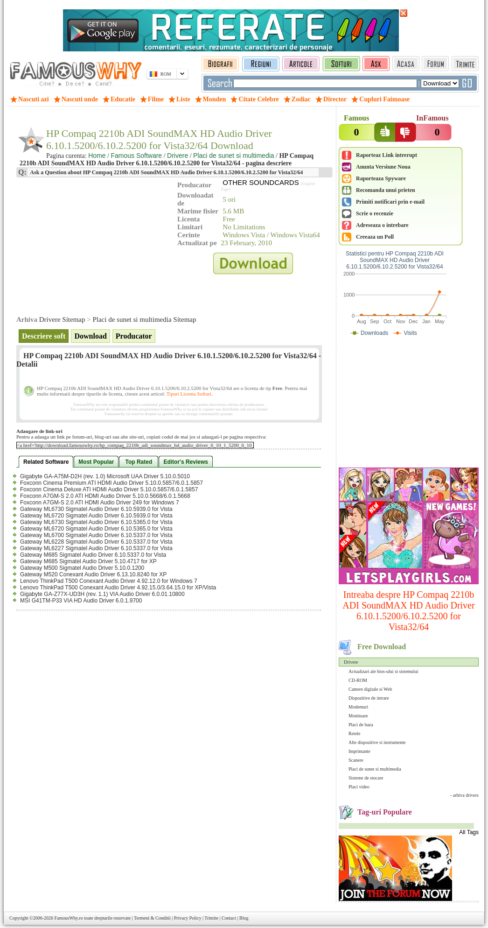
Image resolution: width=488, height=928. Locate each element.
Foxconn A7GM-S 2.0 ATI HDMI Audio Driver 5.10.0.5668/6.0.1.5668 (105, 496)
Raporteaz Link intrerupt (386, 155)
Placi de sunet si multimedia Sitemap (144, 319)
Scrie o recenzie (374, 213)
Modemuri (358, 706)
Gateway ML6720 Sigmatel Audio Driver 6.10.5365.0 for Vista (96, 528)
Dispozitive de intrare (369, 698)
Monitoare (358, 715)
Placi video (359, 786)
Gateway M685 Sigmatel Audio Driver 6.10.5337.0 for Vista (93, 555)
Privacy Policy (188, 918)
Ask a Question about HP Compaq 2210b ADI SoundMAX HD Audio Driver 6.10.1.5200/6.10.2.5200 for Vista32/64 (166, 172)
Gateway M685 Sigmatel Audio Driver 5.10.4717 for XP (88, 561)
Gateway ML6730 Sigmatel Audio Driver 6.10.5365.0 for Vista (96, 522)
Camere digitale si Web (370, 689)
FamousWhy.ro (68, 918)
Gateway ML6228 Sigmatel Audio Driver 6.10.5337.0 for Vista (96, 541)
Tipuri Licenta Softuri (189, 394)
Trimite (211, 918)
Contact (229, 918)
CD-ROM (358, 680)
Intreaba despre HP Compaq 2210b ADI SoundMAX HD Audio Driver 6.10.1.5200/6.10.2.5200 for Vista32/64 (408, 610)
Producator (134, 336)
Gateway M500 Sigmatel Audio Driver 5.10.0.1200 (82, 568)
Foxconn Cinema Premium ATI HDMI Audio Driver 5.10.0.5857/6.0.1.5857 (111, 483)
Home (96, 155)
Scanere (356, 760)
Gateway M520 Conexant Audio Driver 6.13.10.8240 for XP (93, 574)
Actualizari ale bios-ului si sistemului (383, 671)
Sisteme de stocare (366, 777)
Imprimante (359, 751)
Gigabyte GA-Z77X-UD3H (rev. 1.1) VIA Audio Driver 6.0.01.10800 (102, 594)
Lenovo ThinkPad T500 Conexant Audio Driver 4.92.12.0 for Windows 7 (108, 581)
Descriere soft (43, 336)
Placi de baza (361, 724)
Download (90, 336)
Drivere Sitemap (62, 319)
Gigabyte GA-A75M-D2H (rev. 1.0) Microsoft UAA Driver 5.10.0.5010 (105, 476)
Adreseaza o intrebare (382, 225)
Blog (243, 918)
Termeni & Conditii (152, 918)
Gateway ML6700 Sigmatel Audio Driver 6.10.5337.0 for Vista (96, 535)
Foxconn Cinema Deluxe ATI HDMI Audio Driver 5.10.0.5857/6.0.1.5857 (109, 489)
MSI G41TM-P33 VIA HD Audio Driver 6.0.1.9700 (81, 600)
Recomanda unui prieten (385, 190)
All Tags (469, 832)
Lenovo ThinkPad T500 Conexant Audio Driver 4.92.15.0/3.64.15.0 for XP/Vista (118, 587)
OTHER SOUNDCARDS (261, 182)
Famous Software (136, 155)
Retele (355, 733)
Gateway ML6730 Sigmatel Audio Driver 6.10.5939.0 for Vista (96, 509)
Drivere (351, 662)
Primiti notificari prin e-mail (390, 201)
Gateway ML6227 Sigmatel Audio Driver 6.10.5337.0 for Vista (96, 548)
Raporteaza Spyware (381, 178)
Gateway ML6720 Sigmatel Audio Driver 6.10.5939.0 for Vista (96, 515)
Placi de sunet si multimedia (375, 769)
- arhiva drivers (464, 795)
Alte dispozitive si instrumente (377, 742)
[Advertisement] (409, 404)
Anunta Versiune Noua (383, 166)
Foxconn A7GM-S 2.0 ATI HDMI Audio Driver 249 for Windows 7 (99, 502)
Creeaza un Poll (375, 237)
